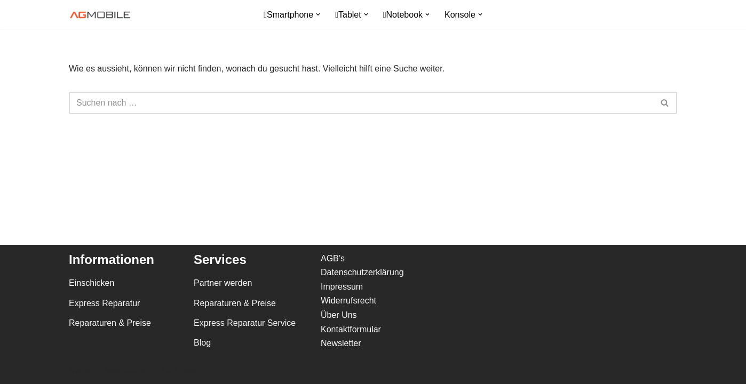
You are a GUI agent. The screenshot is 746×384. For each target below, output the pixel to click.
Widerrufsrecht (348, 300)
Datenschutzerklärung (362, 272)
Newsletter (341, 343)
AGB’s (333, 258)
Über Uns (339, 314)
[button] (318, 14)
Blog (202, 342)
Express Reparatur (104, 303)
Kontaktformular (351, 329)
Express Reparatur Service (245, 322)
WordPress (176, 370)
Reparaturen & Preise (110, 322)
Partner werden (223, 282)
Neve (79, 370)
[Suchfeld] (361, 103)
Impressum (342, 286)
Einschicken (91, 282)
